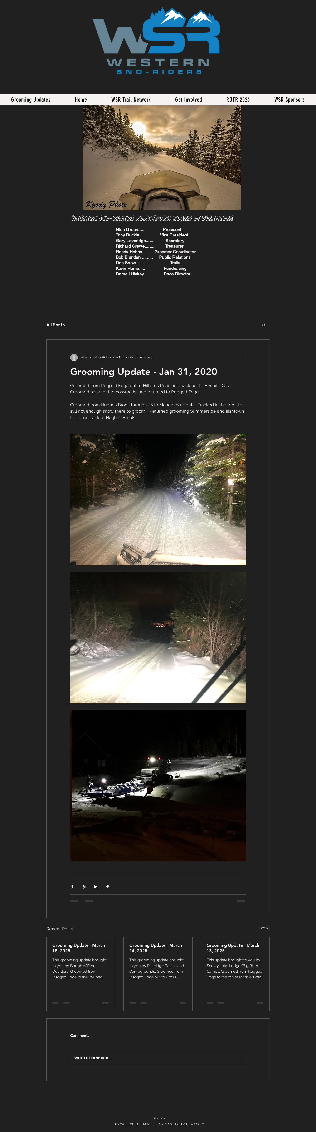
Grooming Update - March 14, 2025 (155, 948)
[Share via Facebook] (72, 886)
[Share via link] (107, 886)
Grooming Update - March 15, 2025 (78, 948)
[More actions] (243, 357)
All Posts (55, 325)
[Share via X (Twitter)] (84, 886)
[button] (264, 325)
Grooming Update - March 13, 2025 (233, 948)
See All (264, 928)
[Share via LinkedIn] (95, 886)
